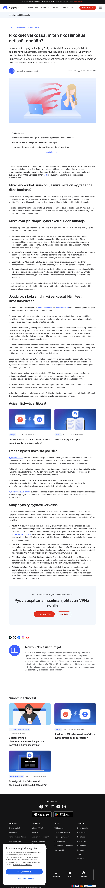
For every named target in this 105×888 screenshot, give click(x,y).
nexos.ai (80, 859)
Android (56, 874)
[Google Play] (63, 814)
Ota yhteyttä (59, 850)
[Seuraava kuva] (94, 874)
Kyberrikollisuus (16, 457)
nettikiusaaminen (45, 307)
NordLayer (81, 832)
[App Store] (42, 814)
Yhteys (12, 435)
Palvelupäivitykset (16, 776)
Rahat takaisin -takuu (17, 837)
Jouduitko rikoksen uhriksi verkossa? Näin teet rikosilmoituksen (41, 147)
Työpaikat (13, 832)
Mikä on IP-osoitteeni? (40, 837)
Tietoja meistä (14, 828)
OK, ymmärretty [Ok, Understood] (24, 871)
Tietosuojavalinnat (61, 837)
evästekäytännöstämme (22, 865)
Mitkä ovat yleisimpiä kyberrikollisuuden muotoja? (34, 142)
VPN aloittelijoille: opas (67, 439)
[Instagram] (64, 807)
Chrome (83, 874)
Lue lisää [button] (64, 614)
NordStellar (81, 846)
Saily (79, 854)
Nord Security (82, 828)
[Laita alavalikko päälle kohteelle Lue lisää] (72, 8)
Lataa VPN (55, 8)
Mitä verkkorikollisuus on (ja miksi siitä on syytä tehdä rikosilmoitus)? (43, 138)
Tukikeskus (58, 828)
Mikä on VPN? (37, 828)
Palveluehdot (59, 841)
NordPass (81, 837)
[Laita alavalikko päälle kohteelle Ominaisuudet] (48, 8)
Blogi (11, 27)
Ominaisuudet (40, 8)
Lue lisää (66, 8)
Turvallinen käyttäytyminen (28, 27)
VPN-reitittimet (15, 841)
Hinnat (30, 8)
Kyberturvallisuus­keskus (39, 842)
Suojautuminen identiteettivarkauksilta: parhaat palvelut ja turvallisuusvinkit (27, 741)
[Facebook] (41, 807)
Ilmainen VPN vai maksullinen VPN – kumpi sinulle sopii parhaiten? (29, 441)
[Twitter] (47, 807)
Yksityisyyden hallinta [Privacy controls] (24, 878)
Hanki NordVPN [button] (87, 8)
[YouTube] (58, 807)
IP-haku (35, 832)
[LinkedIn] (52, 807)
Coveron (80, 850)
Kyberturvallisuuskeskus (19, 492)
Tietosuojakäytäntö (62, 832)
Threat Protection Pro (21, 534)
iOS (69, 874)
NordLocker (81, 841)
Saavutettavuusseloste (63, 846)
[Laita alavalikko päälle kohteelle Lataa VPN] (60, 8)
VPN (46, 175)
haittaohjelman (62, 307)
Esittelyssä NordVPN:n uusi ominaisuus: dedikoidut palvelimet (28, 783)
